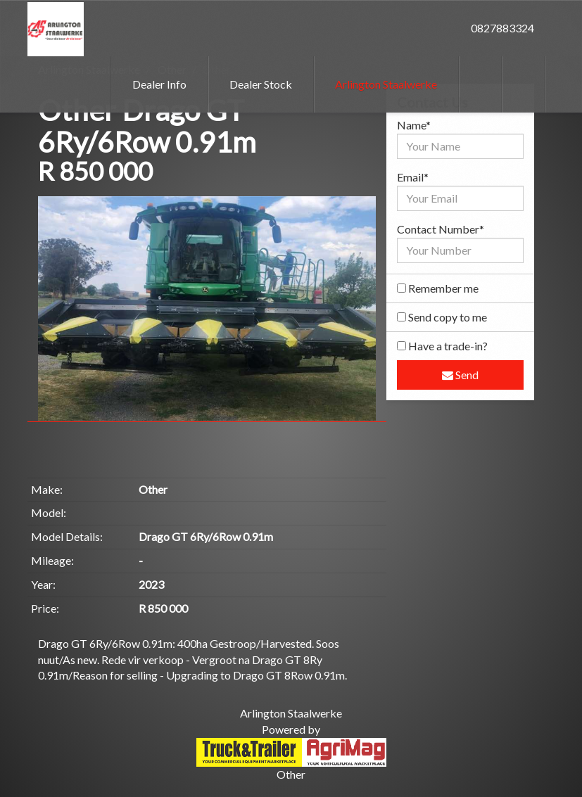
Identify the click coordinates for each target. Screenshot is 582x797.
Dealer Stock (260, 84)
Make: (47, 489)
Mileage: (52, 560)
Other (291, 774)
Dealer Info (159, 84)
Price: (45, 608)
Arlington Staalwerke (386, 84)
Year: (43, 584)
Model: (48, 512)
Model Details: (67, 536)
